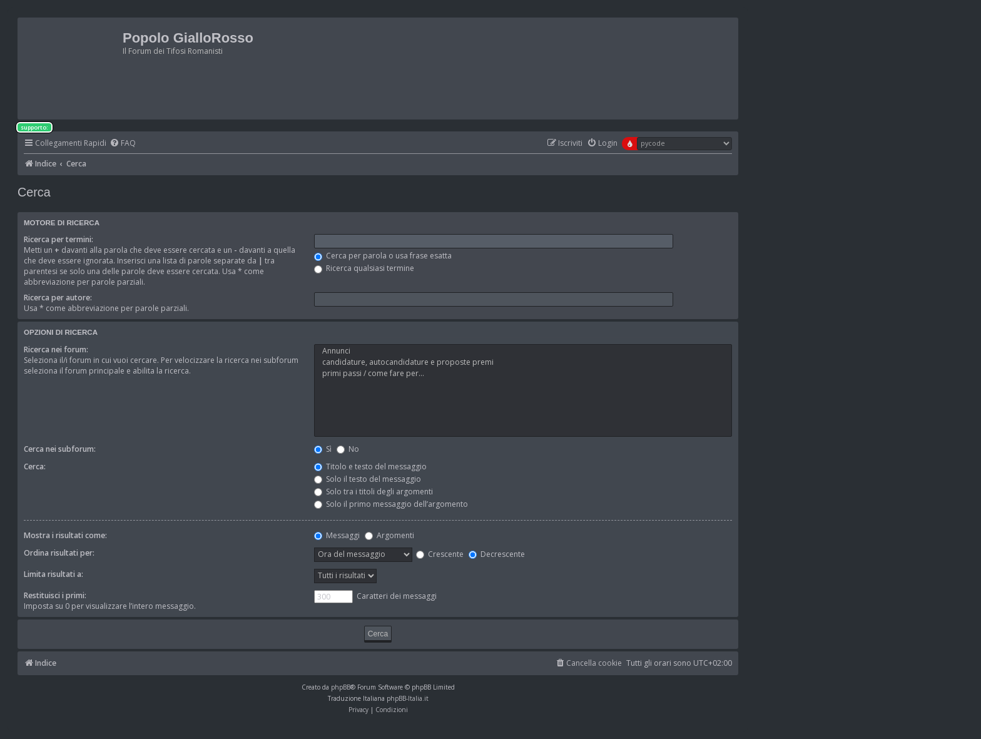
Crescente (440, 554)
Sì (323, 449)
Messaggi (337, 535)
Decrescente (497, 554)
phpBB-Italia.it (408, 698)
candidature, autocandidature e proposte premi (523, 362)
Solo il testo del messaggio (367, 479)
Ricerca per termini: (58, 239)
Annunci (523, 351)
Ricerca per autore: (58, 297)
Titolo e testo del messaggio (370, 466)
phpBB (340, 687)
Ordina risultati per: (59, 553)
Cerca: (35, 466)
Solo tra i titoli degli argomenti (373, 491)
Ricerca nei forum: (56, 349)
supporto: (34, 127)
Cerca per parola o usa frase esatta (383, 255)
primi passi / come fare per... (523, 373)
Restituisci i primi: (55, 595)
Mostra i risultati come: (65, 535)
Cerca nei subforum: (60, 449)
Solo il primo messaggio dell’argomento (391, 504)
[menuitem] (122, 143)
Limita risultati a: (53, 574)
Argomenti (389, 535)
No (348, 449)
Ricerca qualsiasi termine (364, 268)
